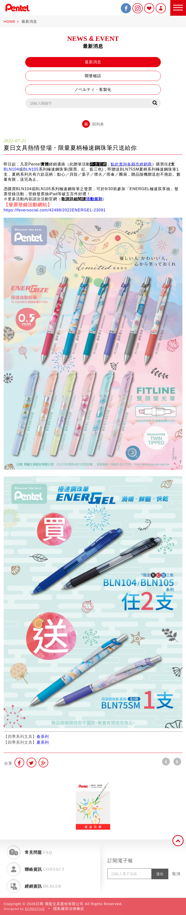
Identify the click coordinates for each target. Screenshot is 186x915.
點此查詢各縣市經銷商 (131, 164)
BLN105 (31, 169)
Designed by (24, 909)
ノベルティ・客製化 (92, 89)
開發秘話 (93, 76)
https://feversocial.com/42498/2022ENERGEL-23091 (55, 210)
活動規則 (94, 199)
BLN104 (11, 169)
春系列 (43, 737)
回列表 (93, 124)
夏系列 (43, 742)
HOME (10, 21)
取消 (176, 874)
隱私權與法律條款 (68, 909)
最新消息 (29, 21)
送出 (159, 874)
